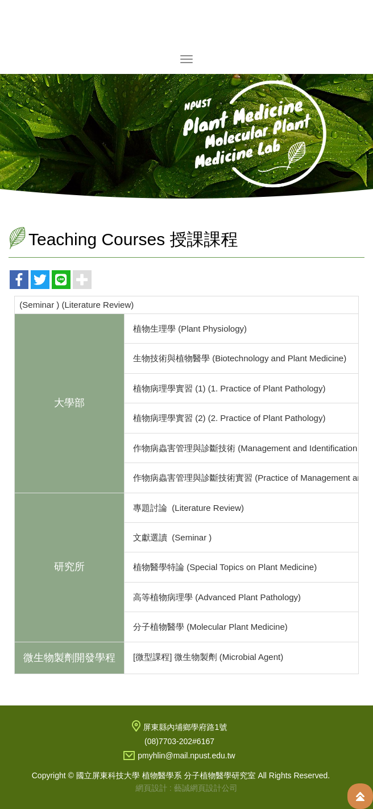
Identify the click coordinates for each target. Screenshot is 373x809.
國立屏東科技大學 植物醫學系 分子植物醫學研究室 (186, 25)
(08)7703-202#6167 (179, 741)
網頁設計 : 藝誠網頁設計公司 (186, 788)
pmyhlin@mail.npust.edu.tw (186, 755)
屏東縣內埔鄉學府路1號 (185, 727)
